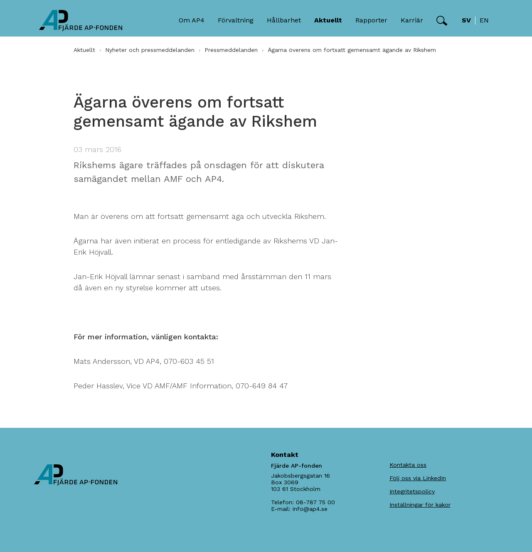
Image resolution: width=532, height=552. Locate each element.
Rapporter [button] (371, 20)
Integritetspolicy (412, 491)
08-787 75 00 (315, 502)
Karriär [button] (412, 20)
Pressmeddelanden (231, 50)
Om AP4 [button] (191, 20)
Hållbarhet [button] (284, 20)
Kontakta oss (407, 464)
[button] (442, 21)
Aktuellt (84, 50)
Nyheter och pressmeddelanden (150, 50)
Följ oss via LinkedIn (417, 478)
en (484, 20)
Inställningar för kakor (420, 504)
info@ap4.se (310, 508)
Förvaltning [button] (236, 20)
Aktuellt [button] (328, 20)
